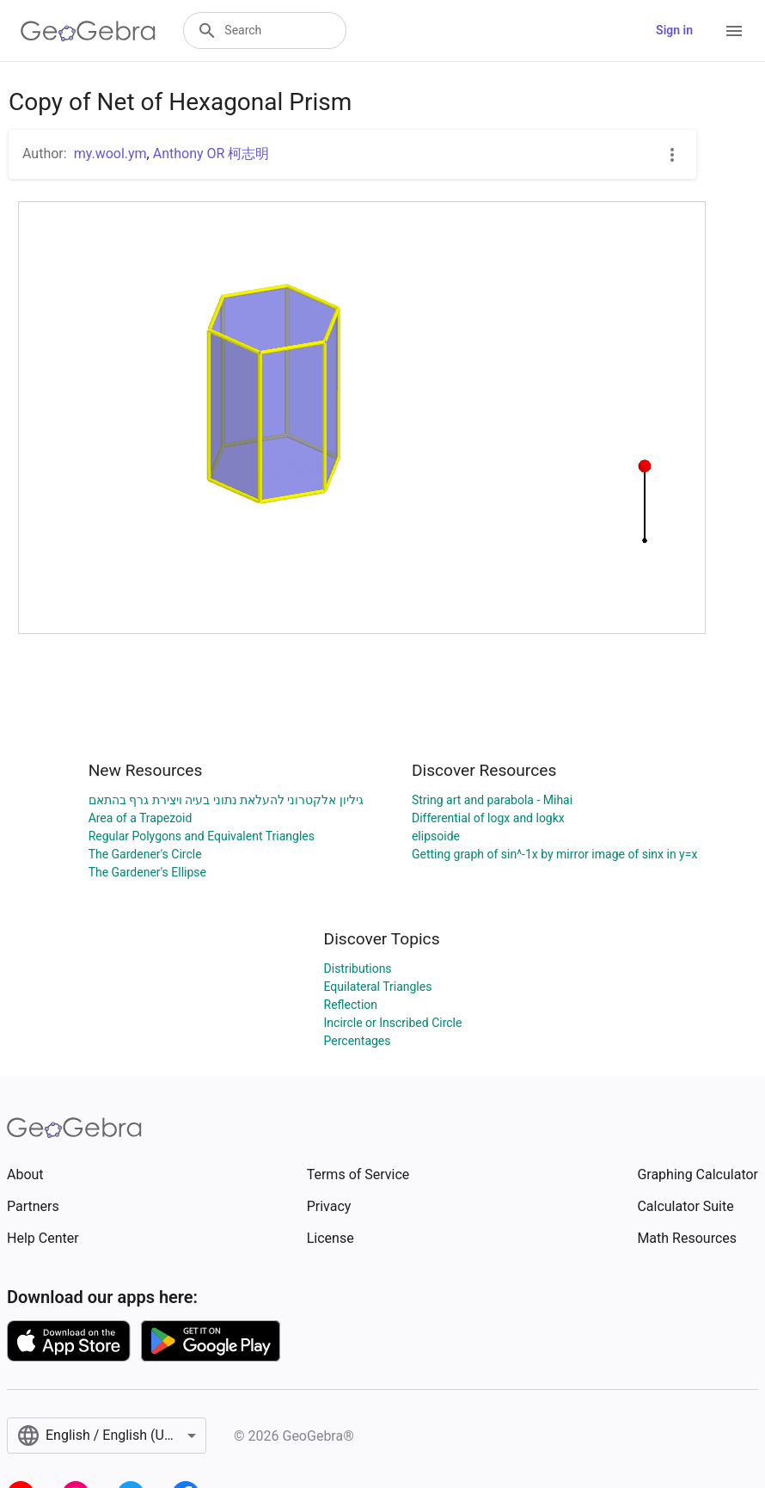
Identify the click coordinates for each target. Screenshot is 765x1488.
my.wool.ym (110, 153)
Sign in (674, 30)
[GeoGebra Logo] (88, 31)
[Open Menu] (734, 31)
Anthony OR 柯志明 (211, 153)
